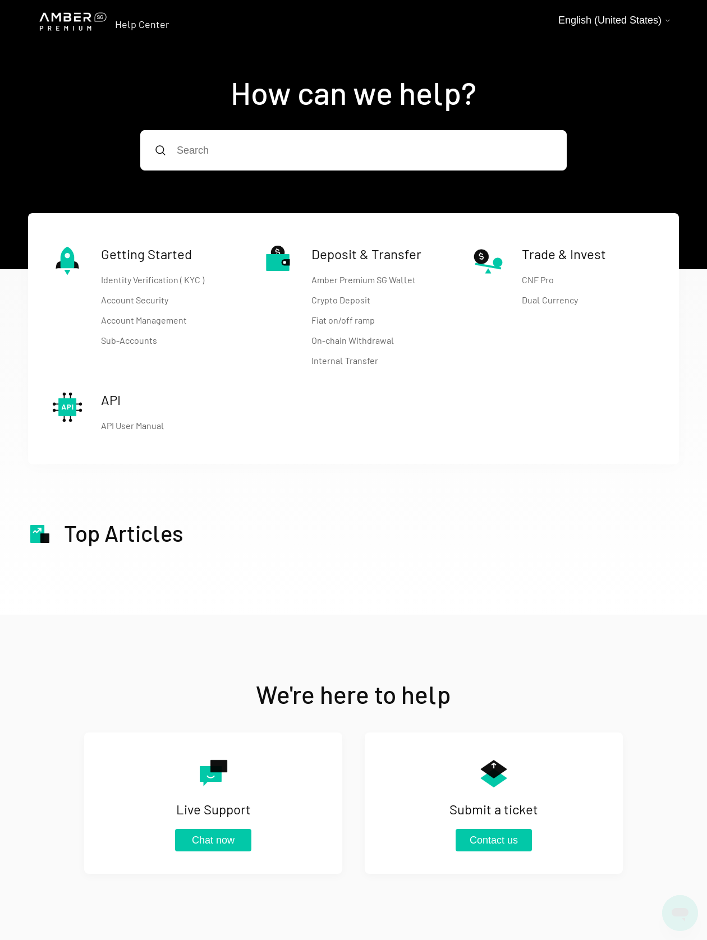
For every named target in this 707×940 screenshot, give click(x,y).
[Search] (353, 150)
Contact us (494, 840)
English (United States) (614, 20)
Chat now (213, 840)
